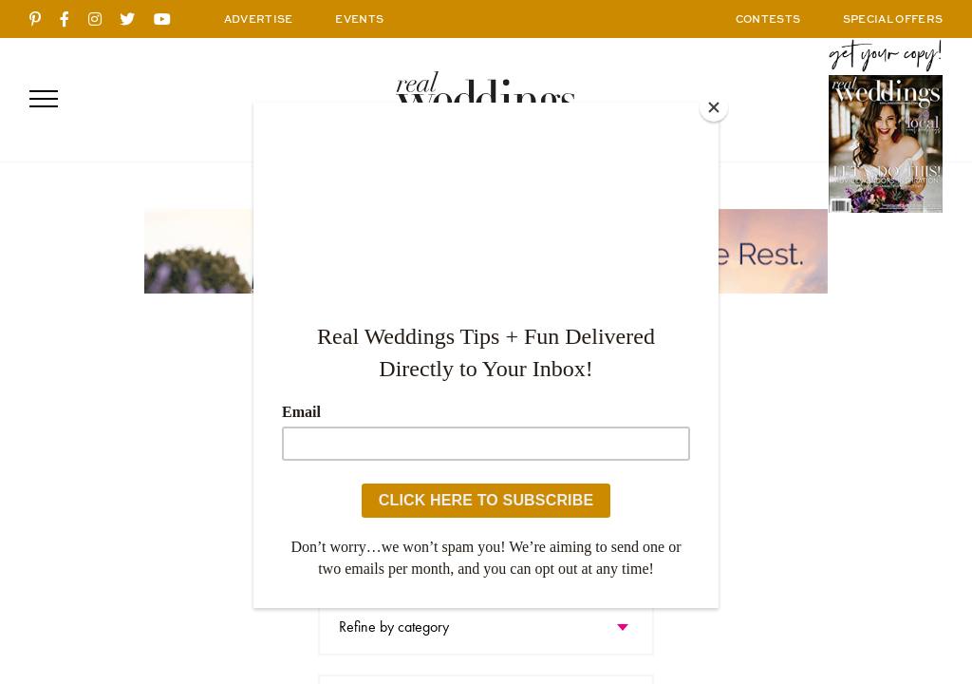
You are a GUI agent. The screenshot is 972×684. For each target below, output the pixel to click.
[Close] (714, 107)
